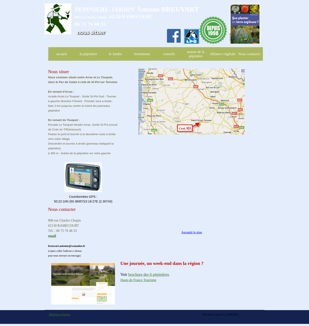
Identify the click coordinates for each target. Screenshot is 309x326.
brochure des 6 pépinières (148, 274)
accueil (61, 54)
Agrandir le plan (191, 232)
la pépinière (88, 54)
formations (142, 54)
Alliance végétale (223, 54)
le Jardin (115, 54)
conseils (169, 54)
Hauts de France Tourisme (138, 280)
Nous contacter (249, 54)
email (52, 236)
